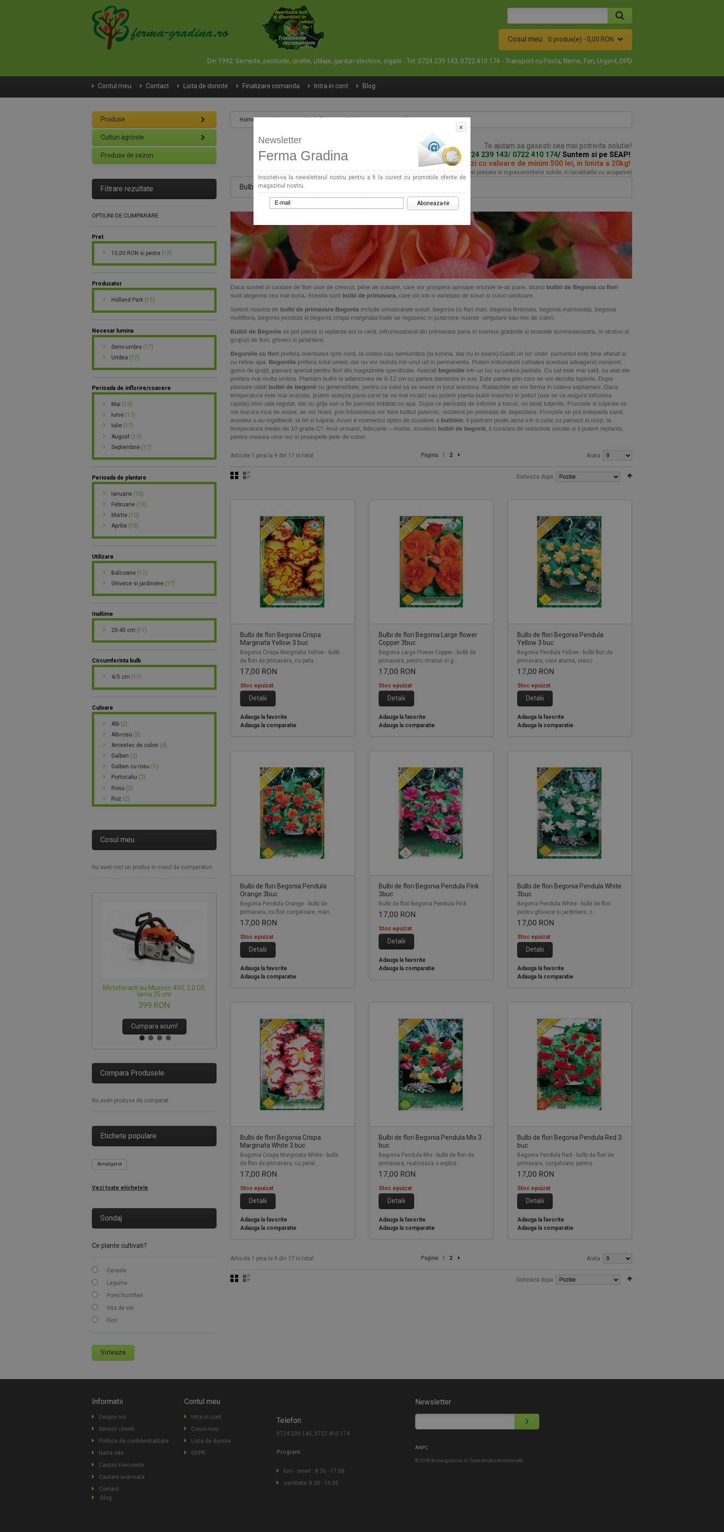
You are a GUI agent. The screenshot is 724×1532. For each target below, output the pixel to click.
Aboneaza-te (433, 203)
